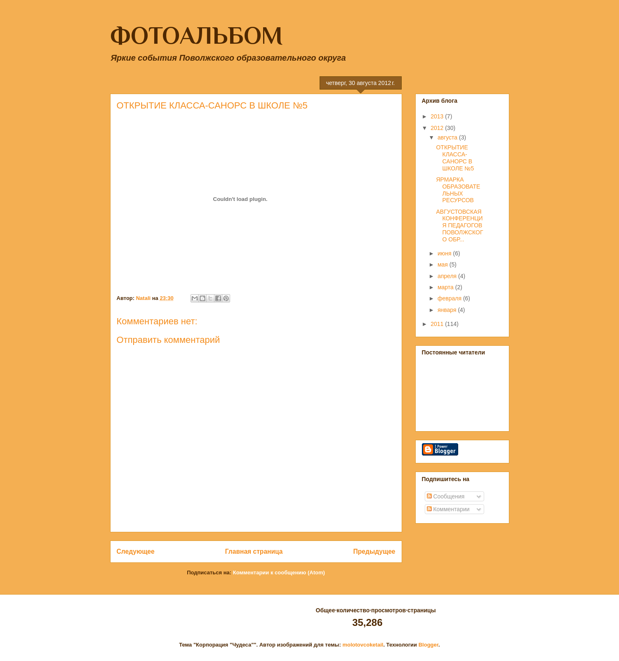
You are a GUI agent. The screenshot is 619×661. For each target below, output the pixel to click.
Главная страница (254, 551)
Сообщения (446, 496)
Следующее (136, 551)
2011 (438, 324)
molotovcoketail (362, 645)
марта (446, 287)
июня (445, 253)
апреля (448, 276)
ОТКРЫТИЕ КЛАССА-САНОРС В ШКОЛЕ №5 (455, 157)
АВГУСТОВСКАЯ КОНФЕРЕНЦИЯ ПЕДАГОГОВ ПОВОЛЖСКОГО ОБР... (459, 225)
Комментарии (448, 509)
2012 (438, 128)
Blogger (428, 645)
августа (448, 137)
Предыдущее (374, 551)
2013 (438, 116)
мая (444, 264)
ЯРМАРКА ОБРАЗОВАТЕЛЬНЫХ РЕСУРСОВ (458, 189)
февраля (450, 298)
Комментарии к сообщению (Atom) (279, 572)
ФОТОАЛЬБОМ (196, 35)
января (448, 310)
